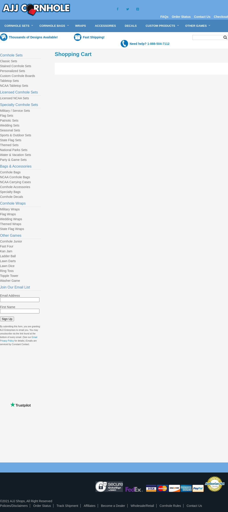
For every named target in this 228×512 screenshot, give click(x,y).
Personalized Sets (12, 71)
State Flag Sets (10, 140)
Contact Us (202, 17)
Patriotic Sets (9, 120)
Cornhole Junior (11, 241)
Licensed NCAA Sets (14, 98)
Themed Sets (9, 145)
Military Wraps (10, 209)
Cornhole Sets (16, 25)
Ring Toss (7, 271)
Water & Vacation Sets (15, 155)
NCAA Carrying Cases (15, 182)
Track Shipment (67, 506)
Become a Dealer (113, 506)
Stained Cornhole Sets (15, 66)
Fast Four (6, 246)
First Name (7, 307)
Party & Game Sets (13, 160)
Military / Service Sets (15, 110)
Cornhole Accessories (15, 187)
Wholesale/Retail (142, 506)
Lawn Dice (7, 266)
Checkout (221, 17)
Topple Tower (9, 276)
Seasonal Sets (10, 130)
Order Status (181, 17)
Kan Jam (6, 251)
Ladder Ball (8, 256)
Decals (131, 25)
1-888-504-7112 (158, 44)
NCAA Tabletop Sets (14, 85)
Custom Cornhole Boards (17, 76)
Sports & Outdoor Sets (15, 135)
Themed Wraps (10, 224)
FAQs (164, 17)
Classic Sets (8, 61)
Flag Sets (6, 115)
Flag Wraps (8, 214)
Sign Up (7, 319)
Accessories (105, 25)
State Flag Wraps (12, 229)
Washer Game (10, 280)
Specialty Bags (10, 192)
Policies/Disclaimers (14, 506)
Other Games (196, 25)
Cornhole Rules (170, 506)
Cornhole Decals (11, 197)
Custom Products (160, 25)
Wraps (80, 25)
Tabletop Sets (9, 81)
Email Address (10, 295)
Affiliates (90, 506)
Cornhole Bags (52, 25)
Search (225, 37)
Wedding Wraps (11, 219)
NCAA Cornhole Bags (15, 177)
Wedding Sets (9, 125)
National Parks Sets (13, 150)
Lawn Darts (8, 261)
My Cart (180, 37)
